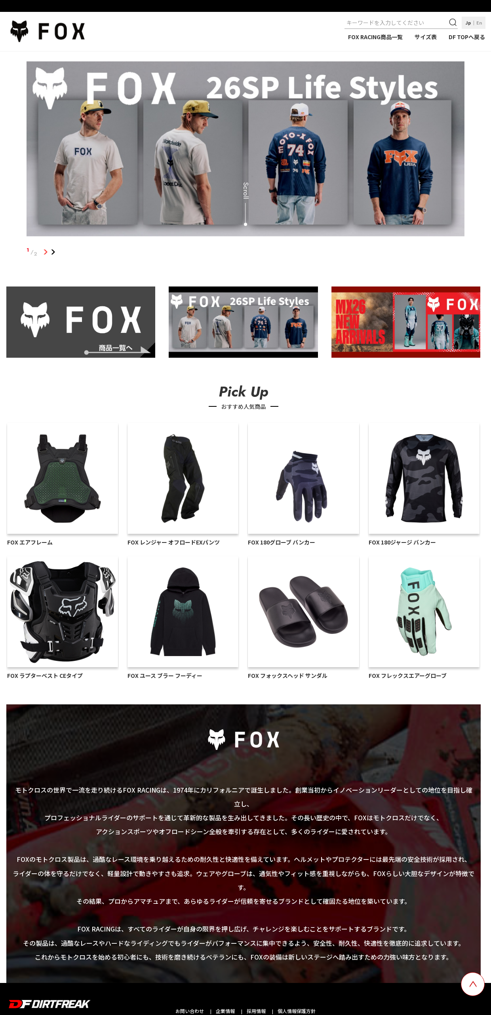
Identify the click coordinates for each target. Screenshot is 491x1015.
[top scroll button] (473, 984)
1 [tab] (45, 252)
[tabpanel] (245, 150)
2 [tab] (53, 252)
